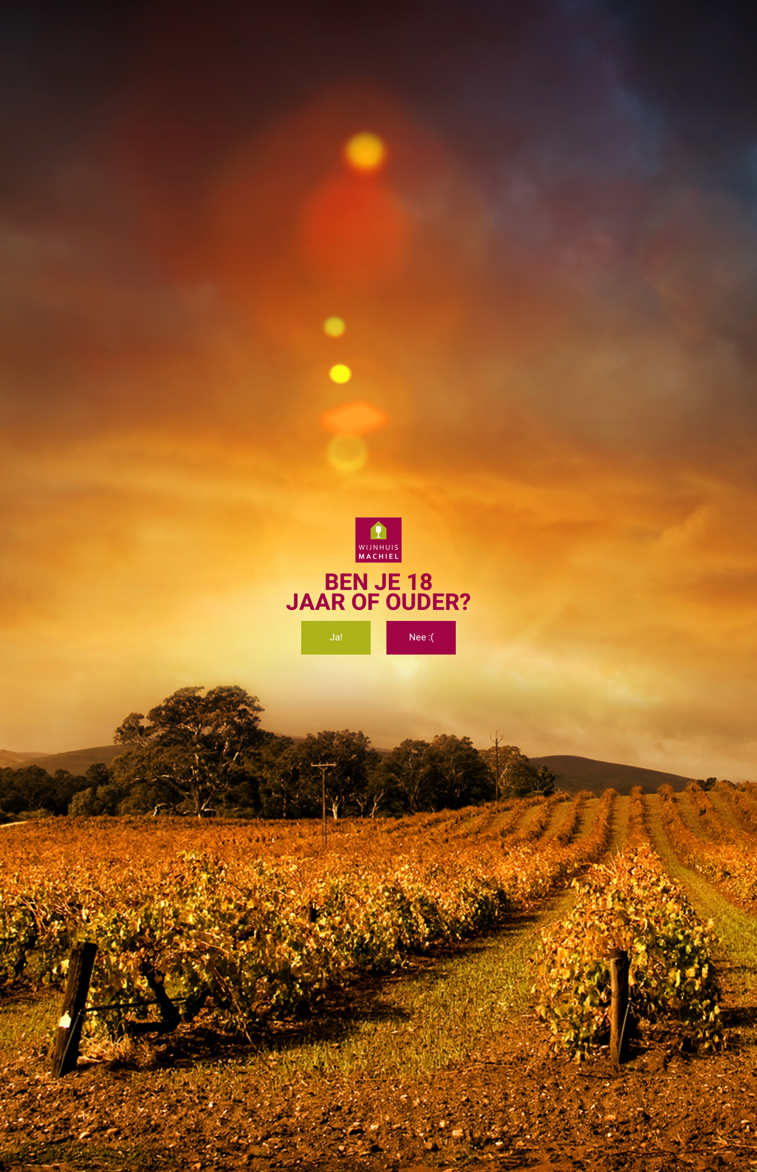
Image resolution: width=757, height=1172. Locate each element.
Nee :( (421, 637)
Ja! (336, 637)
